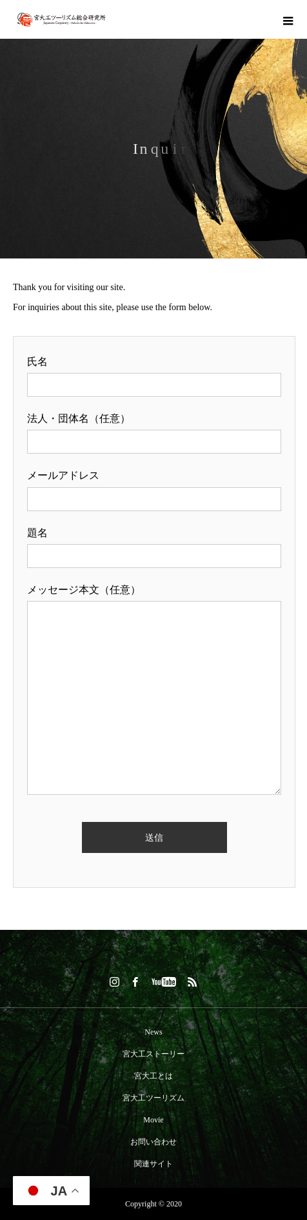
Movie (153, 1119)
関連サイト (153, 1163)
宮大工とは (153, 1075)
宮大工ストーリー (153, 1053)
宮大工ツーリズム (153, 1097)
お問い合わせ (153, 1141)
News (153, 1031)
